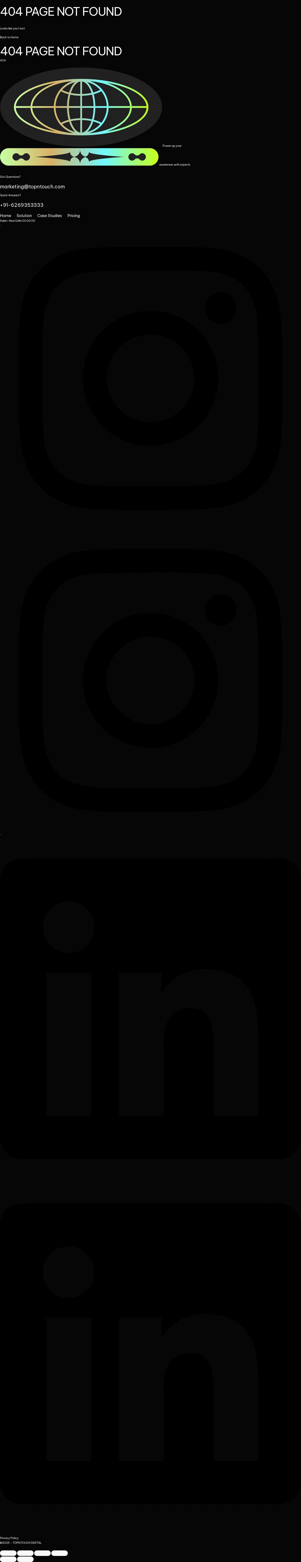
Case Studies (49, 215)
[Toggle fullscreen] (25, 1553)
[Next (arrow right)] (25, 1559)
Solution (24, 215)
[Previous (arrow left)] (8, 1559)
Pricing (73, 215)
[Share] (42, 1553)
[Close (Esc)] (59, 1553)
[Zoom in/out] (8, 1553)
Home (5, 215)
